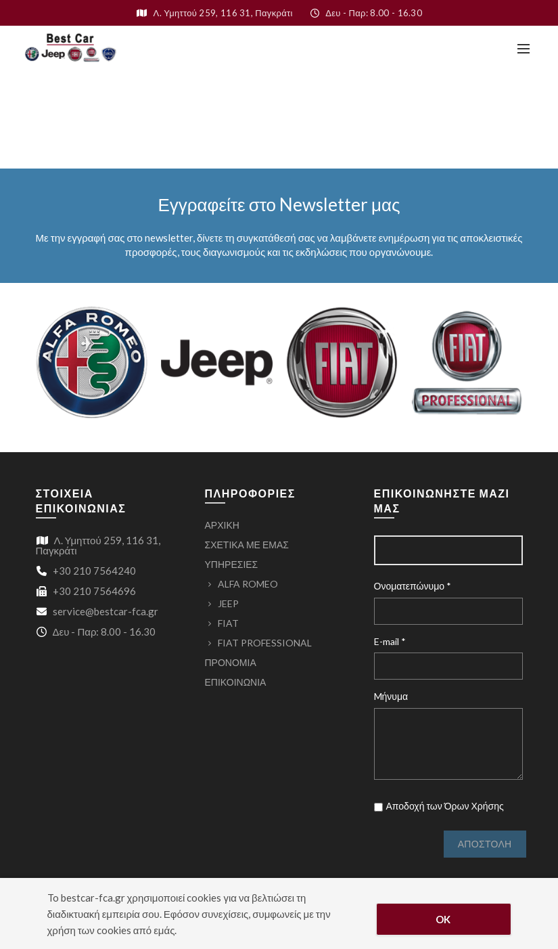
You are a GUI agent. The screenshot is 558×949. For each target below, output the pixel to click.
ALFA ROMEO (248, 584)
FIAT (228, 623)
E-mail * (390, 641)
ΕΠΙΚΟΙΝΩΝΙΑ (235, 682)
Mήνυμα (391, 696)
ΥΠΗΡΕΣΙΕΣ (231, 564)
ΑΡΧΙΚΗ (222, 525)
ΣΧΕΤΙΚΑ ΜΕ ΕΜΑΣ (247, 544)
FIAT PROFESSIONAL (265, 642)
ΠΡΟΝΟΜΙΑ (230, 662)
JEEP (228, 603)
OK (443, 919)
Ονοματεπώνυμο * (413, 586)
